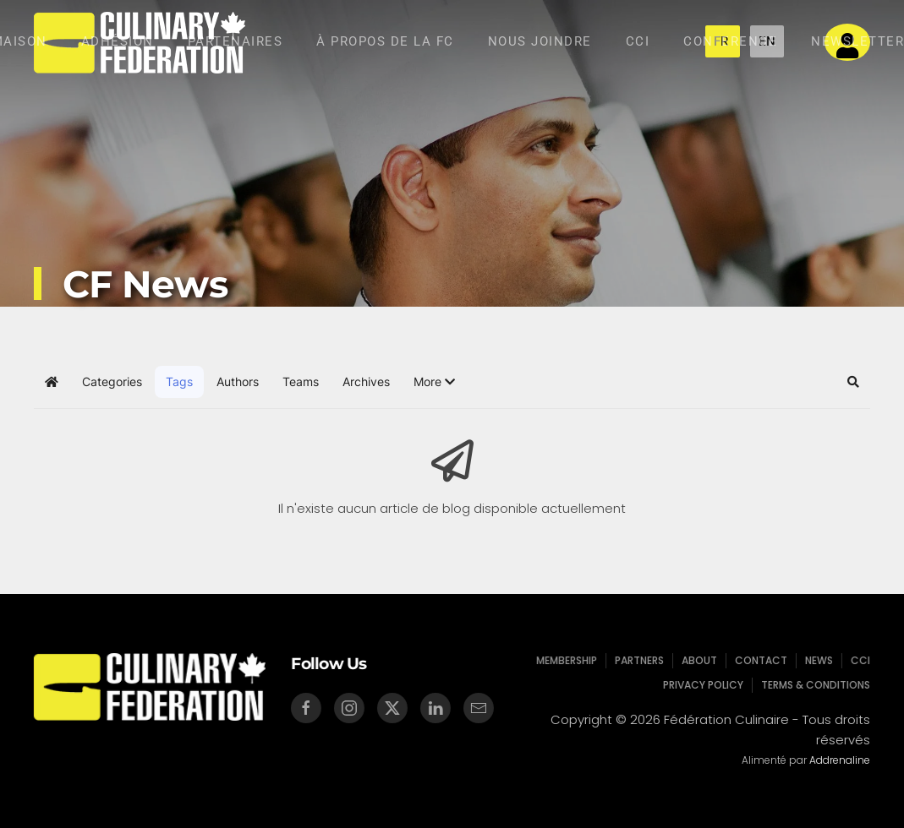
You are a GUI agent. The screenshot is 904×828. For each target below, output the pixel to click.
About (699, 660)
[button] (434, 382)
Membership (569, 660)
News (816, 660)
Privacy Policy (703, 685)
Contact (760, 660)
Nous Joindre (540, 41)
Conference (730, 41)
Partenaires (235, 41)
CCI (638, 41)
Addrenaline (838, 760)
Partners (640, 660)
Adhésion (117, 41)
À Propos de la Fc (385, 41)
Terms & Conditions (814, 685)
